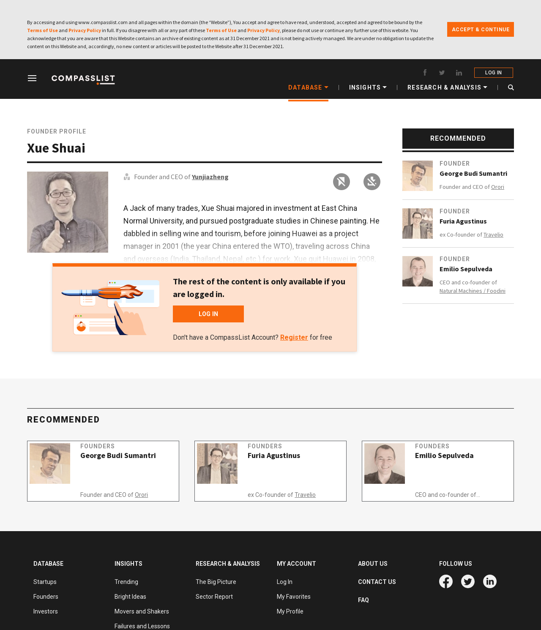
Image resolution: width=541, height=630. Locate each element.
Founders (105, 454)
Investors (45, 611)
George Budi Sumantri (473, 173)
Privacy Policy (84, 30)
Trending (126, 581)
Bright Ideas (130, 596)
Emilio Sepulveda (466, 269)
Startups (45, 581)
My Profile (290, 611)
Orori (497, 187)
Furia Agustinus (463, 221)
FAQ (363, 600)
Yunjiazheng (210, 176)
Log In (284, 581)
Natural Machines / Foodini (472, 291)
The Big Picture (216, 581)
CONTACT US (377, 581)
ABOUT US (373, 563)
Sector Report (214, 596)
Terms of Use (42, 30)
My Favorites (294, 596)
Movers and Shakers (142, 611)
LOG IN (494, 73)
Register (294, 337)
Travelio (493, 234)
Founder (455, 163)
